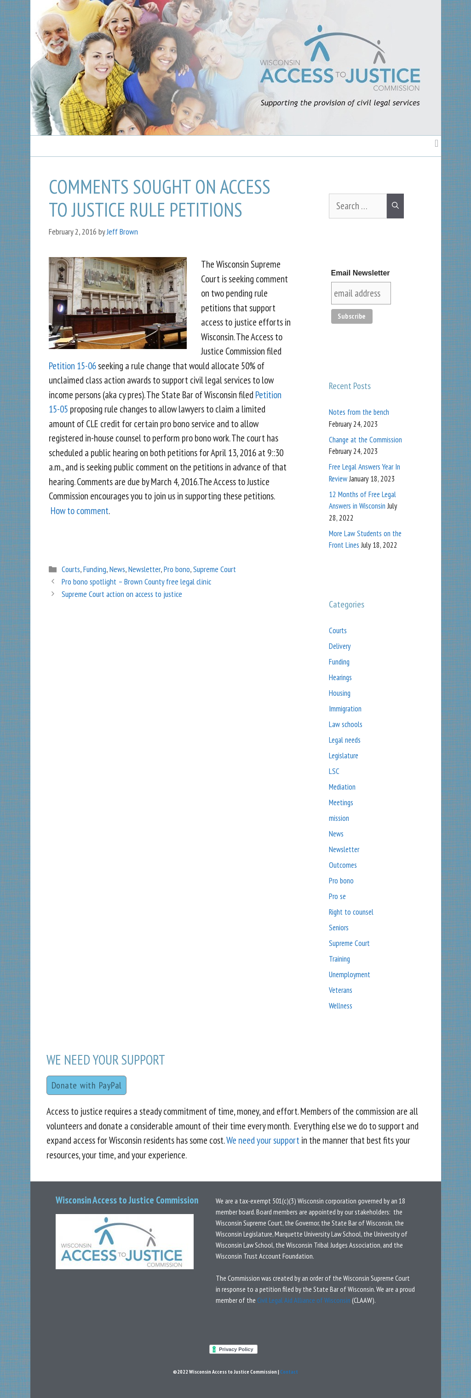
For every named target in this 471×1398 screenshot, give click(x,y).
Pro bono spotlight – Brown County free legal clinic (136, 581)
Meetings (341, 802)
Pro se (337, 896)
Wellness (340, 1006)
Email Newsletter (360, 273)
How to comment (80, 510)
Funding (94, 569)
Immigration (345, 709)
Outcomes (343, 865)
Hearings (340, 677)
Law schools (345, 724)
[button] (436, 143)
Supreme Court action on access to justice (122, 594)
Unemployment (349, 974)
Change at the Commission (365, 440)
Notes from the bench (359, 412)
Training (339, 959)
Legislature (343, 756)
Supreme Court (214, 569)
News (117, 569)
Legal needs (345, 740)
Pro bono (177, 569)
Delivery (339, 646)
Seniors (339, 927)
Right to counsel (351, 912)
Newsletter (144, 569)
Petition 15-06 (72, 366)
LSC (334, 771)
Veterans (340, 990)
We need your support (262, 1140)
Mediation (342, 787)
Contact (289, 1371)
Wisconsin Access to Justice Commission (127, 1200)
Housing (339, 693)
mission (339, 818)
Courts (71, 569)
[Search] (395, 206)
